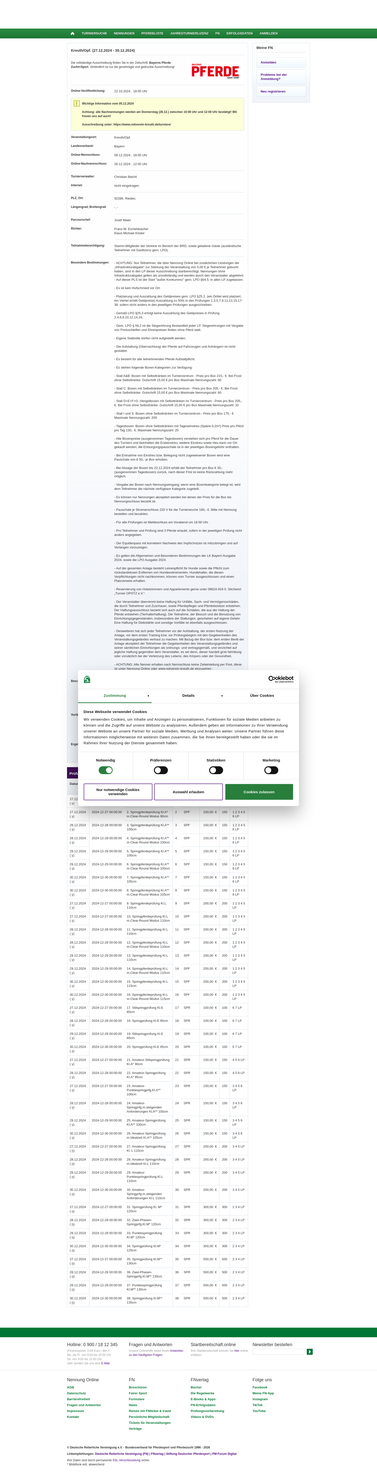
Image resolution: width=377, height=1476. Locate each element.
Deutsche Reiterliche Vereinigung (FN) (121, 1420)
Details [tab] (188, 696)
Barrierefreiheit (78, 1365)
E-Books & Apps (203, 1365)
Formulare (137, 1365)
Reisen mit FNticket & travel (150, 1377)
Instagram (260, 1365)
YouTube (259, 1377)
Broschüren (138, 1354)
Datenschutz (76, 1360)
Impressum (75, 1377)
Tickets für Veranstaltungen (150, 1389)
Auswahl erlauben (188, 792)
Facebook (260, 1354)
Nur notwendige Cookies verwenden (118, 792)
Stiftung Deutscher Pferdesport (188, 1420)
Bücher (196, 1354)
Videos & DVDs (202, 1383)
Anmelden (269, 33)
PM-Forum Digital (224, 1420)
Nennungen (124, 33)
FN (217, 33)
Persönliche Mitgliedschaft (149, 1383)
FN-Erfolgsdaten (203, 1371)
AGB (70, 1354)
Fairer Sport (138, 1360)
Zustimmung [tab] (115, 696)
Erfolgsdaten (240, 33)
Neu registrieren (273, 91)
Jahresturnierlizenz (189, 33)
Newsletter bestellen (272, 1311)
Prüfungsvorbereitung (207, 1377)
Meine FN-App (263, 1360)
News (133, 1371)
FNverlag (157, 1420)
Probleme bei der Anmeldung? (274, 77)
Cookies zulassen (259, 792)
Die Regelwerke (202, 1360)
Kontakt (73, 1383)
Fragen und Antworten (84, 1371)
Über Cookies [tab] (262, 696)
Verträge (135, 1395)
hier (236, 1317)
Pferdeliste (152, 33)
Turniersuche (94, 33)
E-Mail (105, 1330)
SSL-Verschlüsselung (126, 1427)
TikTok (258, 1371)
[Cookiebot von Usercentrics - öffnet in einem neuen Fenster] (272, 679)
